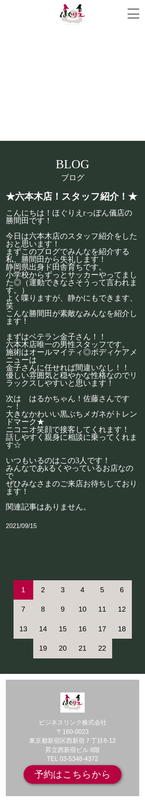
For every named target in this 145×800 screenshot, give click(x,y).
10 (82, 609)
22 (102, 648)
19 (43, 648)
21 (82, 648)
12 (122, 609)
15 (63, 629)
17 (102, 629)
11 (102, 609)
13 (23, 629)
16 (82, 629)
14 (43, 629)
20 (63, 648)
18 (122, 629)
